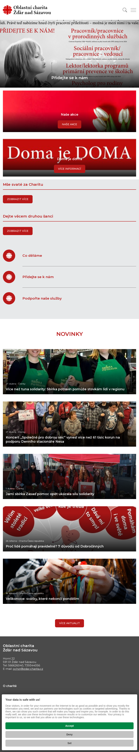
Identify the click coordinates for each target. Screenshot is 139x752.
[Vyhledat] (125, 10)
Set (69, 743)
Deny (69, 734)
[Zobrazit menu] (133, 10)
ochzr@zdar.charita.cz (28, 669)
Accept (69, 725)
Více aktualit (69, 623)
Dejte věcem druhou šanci (28, 216)
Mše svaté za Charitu (23, 184)
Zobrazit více (17, 199)
